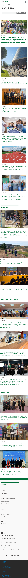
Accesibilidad (4, 523)
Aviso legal (3, 549)
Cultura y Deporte (5, 501)
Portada (3, 509)
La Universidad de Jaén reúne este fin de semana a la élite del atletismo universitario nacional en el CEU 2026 (14, 168)
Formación (3, 490)
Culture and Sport (5, 575)
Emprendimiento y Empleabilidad (8, 498)
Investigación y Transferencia (7, 495)
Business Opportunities (6, 573)
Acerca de (3, 525)
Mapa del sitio (4, 518)
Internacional (4, 493)
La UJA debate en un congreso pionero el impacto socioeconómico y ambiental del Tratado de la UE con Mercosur (14, 110)
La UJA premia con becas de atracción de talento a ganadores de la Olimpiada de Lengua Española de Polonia (12, 445)
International (4, 571)
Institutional (4, 568)
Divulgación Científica (5, 503)
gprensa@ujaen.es (8, 547)
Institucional (3, 488)
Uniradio (3, 516)
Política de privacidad (12, 550)
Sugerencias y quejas (21, 550)
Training (3, 570)
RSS (2, 521)
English (3, 1)
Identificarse (3, 528)
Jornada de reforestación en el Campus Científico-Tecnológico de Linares (11, 262)
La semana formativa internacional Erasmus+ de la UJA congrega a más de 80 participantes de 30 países (13, 417)
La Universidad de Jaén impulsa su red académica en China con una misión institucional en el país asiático (11, 473)
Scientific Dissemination (6, 576)
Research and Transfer (6, 572)
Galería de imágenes (5, 514)
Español (6, 1)
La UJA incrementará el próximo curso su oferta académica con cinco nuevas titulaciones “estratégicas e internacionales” (14, 82)
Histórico (3, 511)
